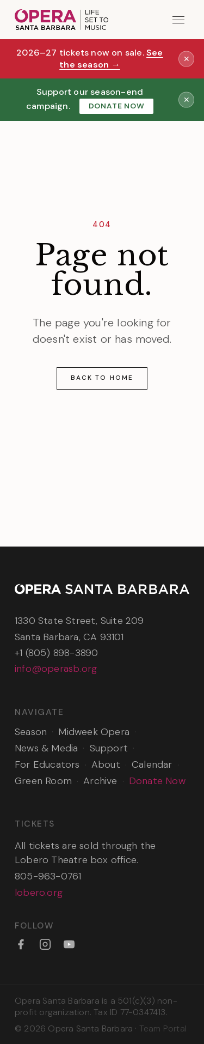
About (105, 764)
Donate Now (117, 106)
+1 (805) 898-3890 (56, 652)
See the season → (111, 59)
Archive (100, 780)
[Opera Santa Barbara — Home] (61, 19)
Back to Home (102, 377)
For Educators (47, 764)
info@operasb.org (56, 668)
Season (31, 731)
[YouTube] (69, 944)
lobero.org (39, 892)
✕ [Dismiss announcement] (186, 58)
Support (109, 748)
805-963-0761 (48, 876)
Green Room (43, 780)
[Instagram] (45, 944)
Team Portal (163, 1028)
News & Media (46, 748)
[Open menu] (179, 19)
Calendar (152, 764)
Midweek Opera (93, 731)
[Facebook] (21, 944)
